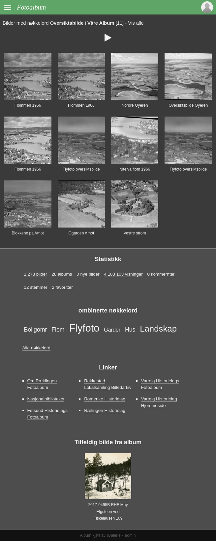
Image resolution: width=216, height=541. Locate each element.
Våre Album (100, 23)
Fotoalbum (31, 7)
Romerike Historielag (104, 398)
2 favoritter (62, 287)
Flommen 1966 (28, 105)
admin (130, 535)
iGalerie (114, 535)
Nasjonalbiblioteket (46, 398)
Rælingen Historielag (104, 410)
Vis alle (135, 23)
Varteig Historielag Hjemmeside (159, 402)
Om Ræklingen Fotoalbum (42, 384)
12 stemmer (35, 287)
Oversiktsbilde (67, 23)
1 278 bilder (35, 274)
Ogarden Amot (81, 233)
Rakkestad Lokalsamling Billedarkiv (107, 384)
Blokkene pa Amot (28, 233)
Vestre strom (135, 233)
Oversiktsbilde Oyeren (188, 105)
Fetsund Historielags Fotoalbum (47, 413)
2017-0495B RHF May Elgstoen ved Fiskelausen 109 (108, 511)
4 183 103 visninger (123, 274)
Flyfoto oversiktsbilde (81, 169)
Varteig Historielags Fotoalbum (160, 384)
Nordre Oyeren (135, 105)
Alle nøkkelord (36, 347)
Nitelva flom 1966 (134, 169)
